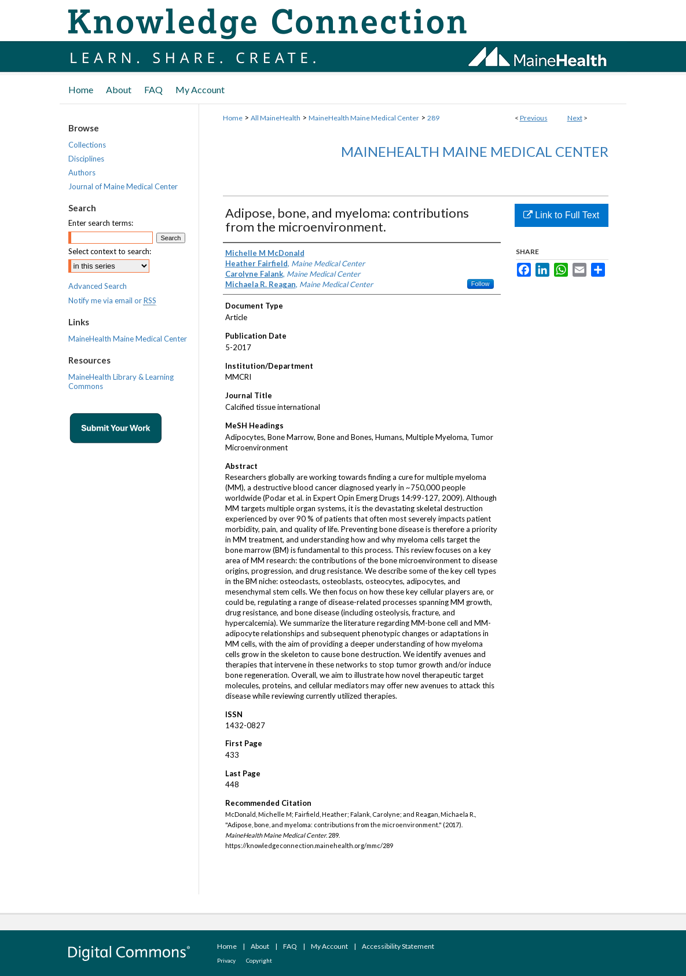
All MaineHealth (275, 117)
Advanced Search (97, 286)
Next (574, 117)
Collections (87, 144)
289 (433, 117)
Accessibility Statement (398, 946)
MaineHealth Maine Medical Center (364, 117)
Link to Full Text (561, 215)
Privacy (226, 960)
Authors (82, 172)
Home (233, 117)
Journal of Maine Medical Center (123, 186)
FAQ (290, 946)
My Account (329, 946)
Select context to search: (109, 251)
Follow (480, 283)
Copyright (259, 960)
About (260, 946)
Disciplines (86, 158)
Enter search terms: (100, 223)
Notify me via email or (112, 300)
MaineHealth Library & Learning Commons (121, 381)
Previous (534, 117)
